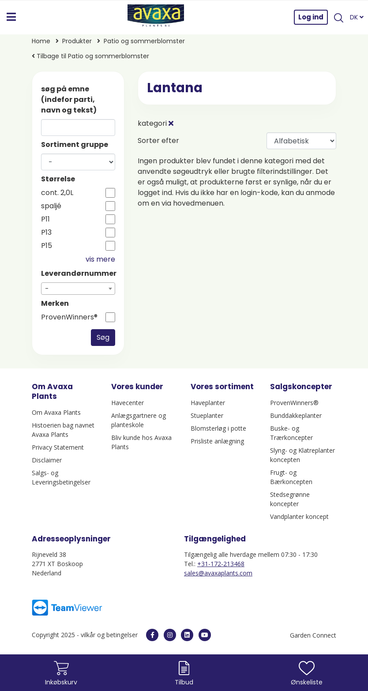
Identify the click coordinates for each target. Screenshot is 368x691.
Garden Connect (313, 635)
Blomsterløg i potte (218, 428)
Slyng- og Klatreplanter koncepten (302, 455)
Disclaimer (47, 460)
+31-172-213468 (220, 564)
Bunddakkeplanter (296, 415)
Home (41, 41)
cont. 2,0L (57, 193)
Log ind (310, 17)
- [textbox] (47, 289)
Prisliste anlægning (217, 441)
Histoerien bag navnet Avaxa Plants (63, 430)
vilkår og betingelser (110, 635)
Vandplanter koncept (299, 516)
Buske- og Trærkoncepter (291, 433)
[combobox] (78, 288)
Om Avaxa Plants (56, 412)
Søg (103, 337)
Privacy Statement (58, 447)
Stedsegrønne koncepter (290, 499)
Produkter (77, 41)
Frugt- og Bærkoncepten (291, 477)
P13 (46, 232)
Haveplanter (208, 402)
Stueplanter (207, 415)
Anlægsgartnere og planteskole (138, 420)
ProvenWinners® (69, 317)
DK (357, 17)
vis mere (100, 259)
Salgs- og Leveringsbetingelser (61, 477)
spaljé (51, 206)
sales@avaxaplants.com (218, 573)
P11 (45, 219)
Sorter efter (158, 140)
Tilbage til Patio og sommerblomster (90, 56)
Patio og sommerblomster (144, 41)
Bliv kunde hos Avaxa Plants (141, 442)
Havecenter (127, 402)
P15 (46, 246)
